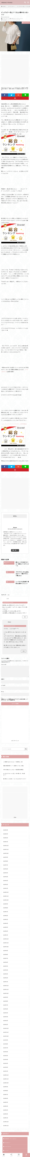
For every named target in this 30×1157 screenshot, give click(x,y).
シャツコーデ (13, 20)
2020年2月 (5, 1114)
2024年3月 (5, 927)
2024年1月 (5, 935)
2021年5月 (5, 1055)
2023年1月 (5, 981)
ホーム (4, 1155)
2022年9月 (5, 997)
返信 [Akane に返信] (24, 651)
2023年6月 (5, 962)
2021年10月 (5, 1036)
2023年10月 (5, 946)
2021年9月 (5, 1040)
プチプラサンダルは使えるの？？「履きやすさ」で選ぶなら (22, 573)
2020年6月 (5, 1098)
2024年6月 (5, 915)
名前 (2, 679)
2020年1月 (5, 1117)
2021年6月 (5, 1051)
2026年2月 (5, 837)
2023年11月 (5, 942)
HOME (4, 6)
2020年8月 (5, 1090)
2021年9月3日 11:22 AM (10, 626)
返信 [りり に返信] (25, 616)
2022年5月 (5, 1012)
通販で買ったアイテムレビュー (16, 18)
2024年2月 (5, 931)
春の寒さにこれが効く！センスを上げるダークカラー (14, 778)
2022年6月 (5, 1009)
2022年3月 (5, 1020)
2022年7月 (5, 1005)
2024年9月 (5, 904)
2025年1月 (5, 888)
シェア (11, 1155)
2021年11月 (5, 1032)
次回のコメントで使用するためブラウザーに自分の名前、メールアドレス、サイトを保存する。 (14, 700)
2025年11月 (5, 849)
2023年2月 (5, 977)
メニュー (19, 1155)
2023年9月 (5, 950)
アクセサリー (7, 1142)
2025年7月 (5, 865)
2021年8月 (5, 1044)
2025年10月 (5, 853)
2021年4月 (5, 1059)
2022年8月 (5, 1001)
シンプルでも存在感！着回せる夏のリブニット (22, 582)
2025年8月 (5, 861)
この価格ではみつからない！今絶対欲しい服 (12, 761)
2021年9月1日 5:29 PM (8, 602)
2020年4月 (5, 1106)
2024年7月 (5, 911)
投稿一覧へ (14, 550)
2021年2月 (5, 1067)
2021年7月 (5, 1047)
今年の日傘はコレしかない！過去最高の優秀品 (13, 769)
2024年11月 (5, 896)
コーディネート (11, 6)
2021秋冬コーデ (5, 20)
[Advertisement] (15, 69)
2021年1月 (5, 1071)
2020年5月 (5, 1102)
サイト (2, 691)
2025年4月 (5, 876)
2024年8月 (5, 907)
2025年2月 (5, 884)
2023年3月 (5, 974)
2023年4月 (5, 970)
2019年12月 (5, 1121)
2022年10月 (5, 993)
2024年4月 (5, 923)
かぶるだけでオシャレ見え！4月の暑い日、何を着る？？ (14, 774)
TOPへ (26, 1155)
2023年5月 (5, 966)
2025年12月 (5, 845)
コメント (3, 664)
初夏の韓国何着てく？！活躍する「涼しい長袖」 (13, 765)
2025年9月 (5, 857)
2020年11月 (5, 1079)
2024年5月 (5, 919)
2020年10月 (5, 1082)
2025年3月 (5, 880)
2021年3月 (5, 1063)
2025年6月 (5, 868)
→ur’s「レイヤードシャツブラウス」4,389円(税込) (14, 424)
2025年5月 (5, 872)
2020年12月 (5, 1075)
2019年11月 (5, 1125)
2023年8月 (5, 954)
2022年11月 (5, 989)
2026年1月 (5, 841)
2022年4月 (5, 1016)
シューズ (6, 1150)
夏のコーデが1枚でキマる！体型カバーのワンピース (22, 563)
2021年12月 (5, 1028)
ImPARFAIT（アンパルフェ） (8, 563)
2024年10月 (5, 900)
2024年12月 (5, 892)
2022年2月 (5, 1024)
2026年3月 (5, 833)
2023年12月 (5, 939)
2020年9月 (5, 1086)
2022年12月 (5, 985)
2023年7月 (5, 958)
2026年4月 (5, 830)
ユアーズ (18, 20)
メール (3, 685)
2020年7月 (5, 1094)
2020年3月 (5, 1110)
